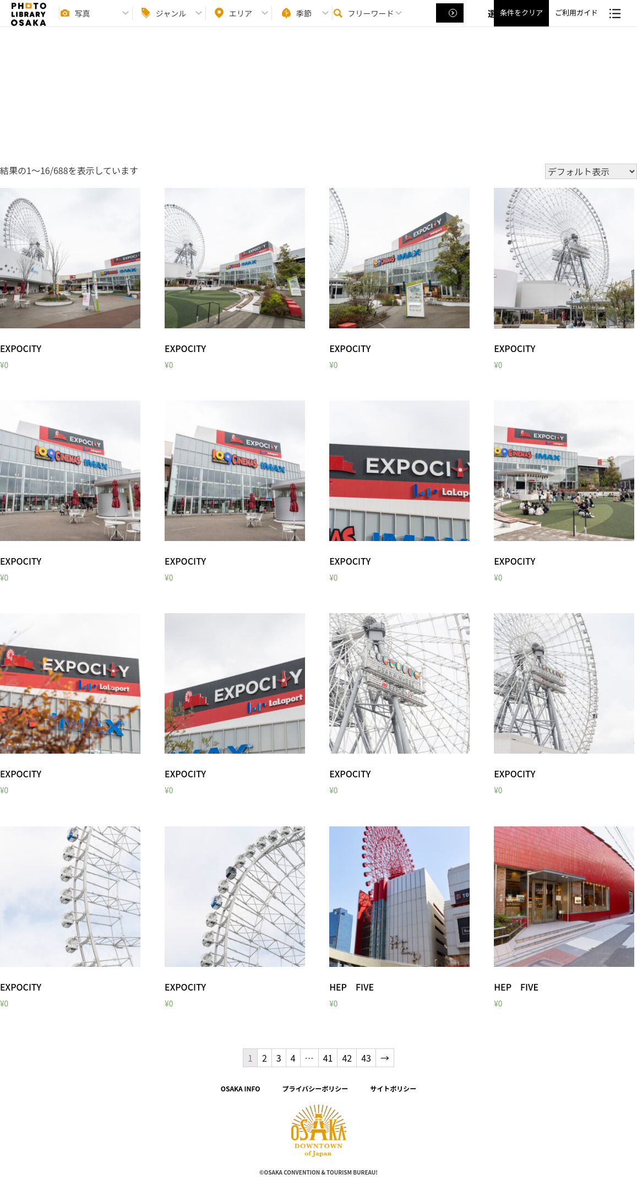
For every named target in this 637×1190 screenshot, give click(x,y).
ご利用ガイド (576, 22)
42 (347, 1057)
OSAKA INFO (240, 1088)
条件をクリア (521, 22)
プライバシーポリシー (315, 1088)
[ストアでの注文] (591, 171)
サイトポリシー (393, 1088)
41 (328, 1057)
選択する (451, 22)
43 (366, 1057)
